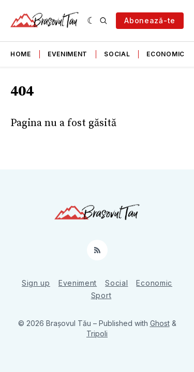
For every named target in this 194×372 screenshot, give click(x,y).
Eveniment (67, 54)
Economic (165, 54)
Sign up (36, 282)
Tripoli (97, 333)
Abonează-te (149, 20)
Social (117, 54)
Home (20, 54)
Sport (101, 295)
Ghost (160, 323)
